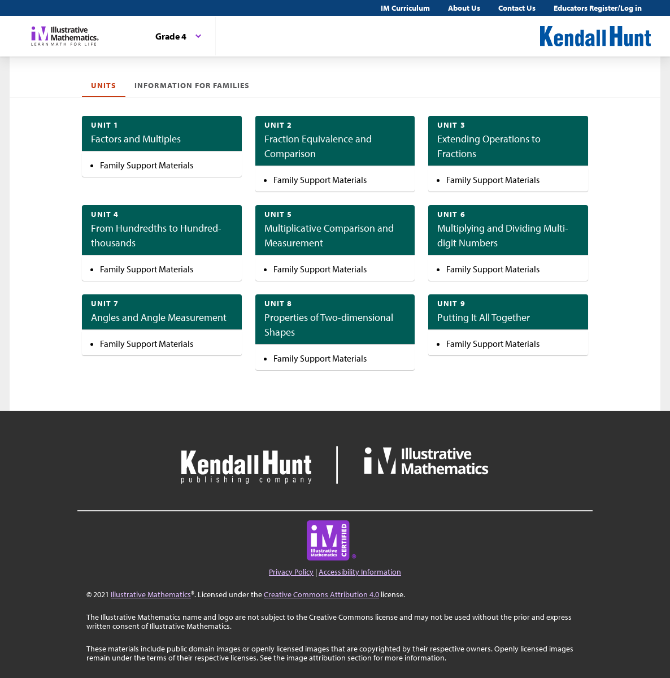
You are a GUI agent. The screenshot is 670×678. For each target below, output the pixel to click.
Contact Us (517, 8)
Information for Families (192, 85)
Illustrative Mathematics (151, 594)
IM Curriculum (405, 8)
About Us (464, 8)
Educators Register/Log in (598, 8)
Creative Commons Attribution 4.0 (321, 594)
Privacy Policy (291, 572)
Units (103, 85)
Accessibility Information (360, 572)
